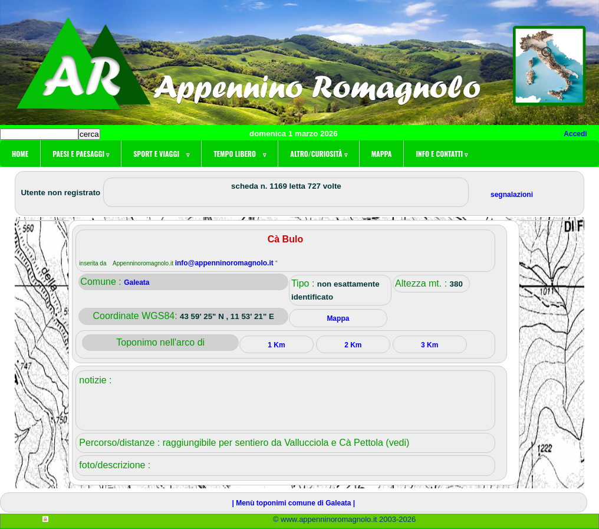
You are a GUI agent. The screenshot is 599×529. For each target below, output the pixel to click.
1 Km (276, 345)
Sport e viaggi (161, 154)
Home (20, 154)
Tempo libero (239, 154)
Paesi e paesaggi (80, 154)
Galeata (136, 282)
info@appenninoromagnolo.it (225, 263)
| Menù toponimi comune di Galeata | (293, 503)
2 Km (352, 345)
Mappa (381, 154)
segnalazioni (512, 194)
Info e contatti (442, 154)
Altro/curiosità (318, 154)
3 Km (429, 345)
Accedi (575, 134)
